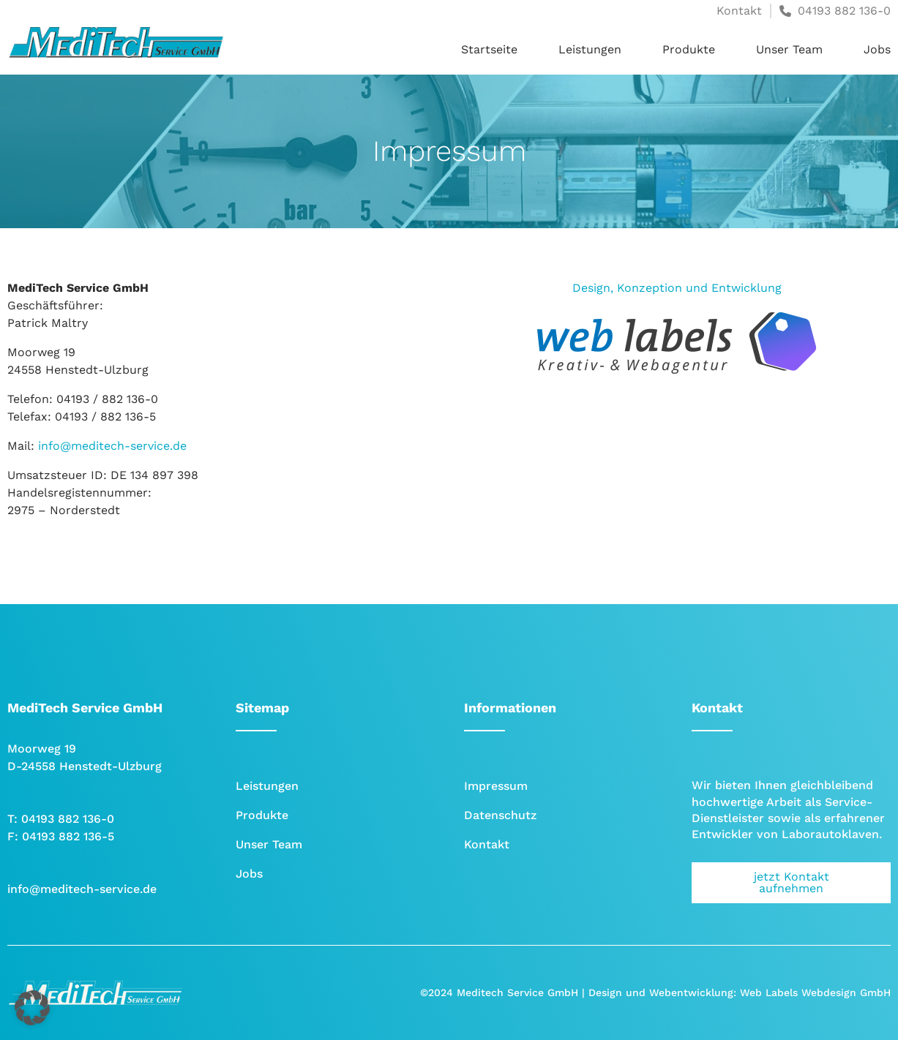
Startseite (489, 49)
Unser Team (789, 49)
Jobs (877, 49)
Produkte (688, 49)
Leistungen (589, 49)
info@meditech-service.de (112, 446)
